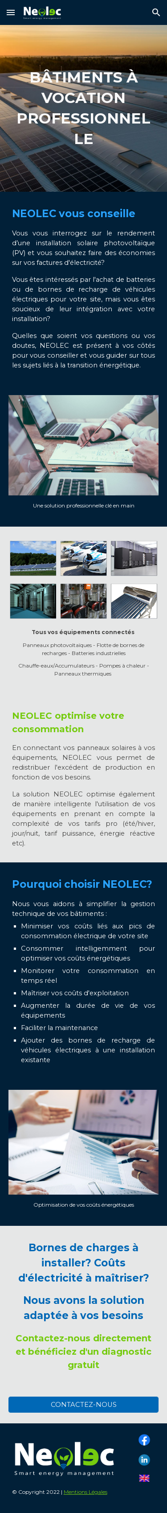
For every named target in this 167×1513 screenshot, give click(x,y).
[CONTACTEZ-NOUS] (84, 1404)
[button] (10, 12)
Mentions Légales (85, 1491)
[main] (83, 108)
